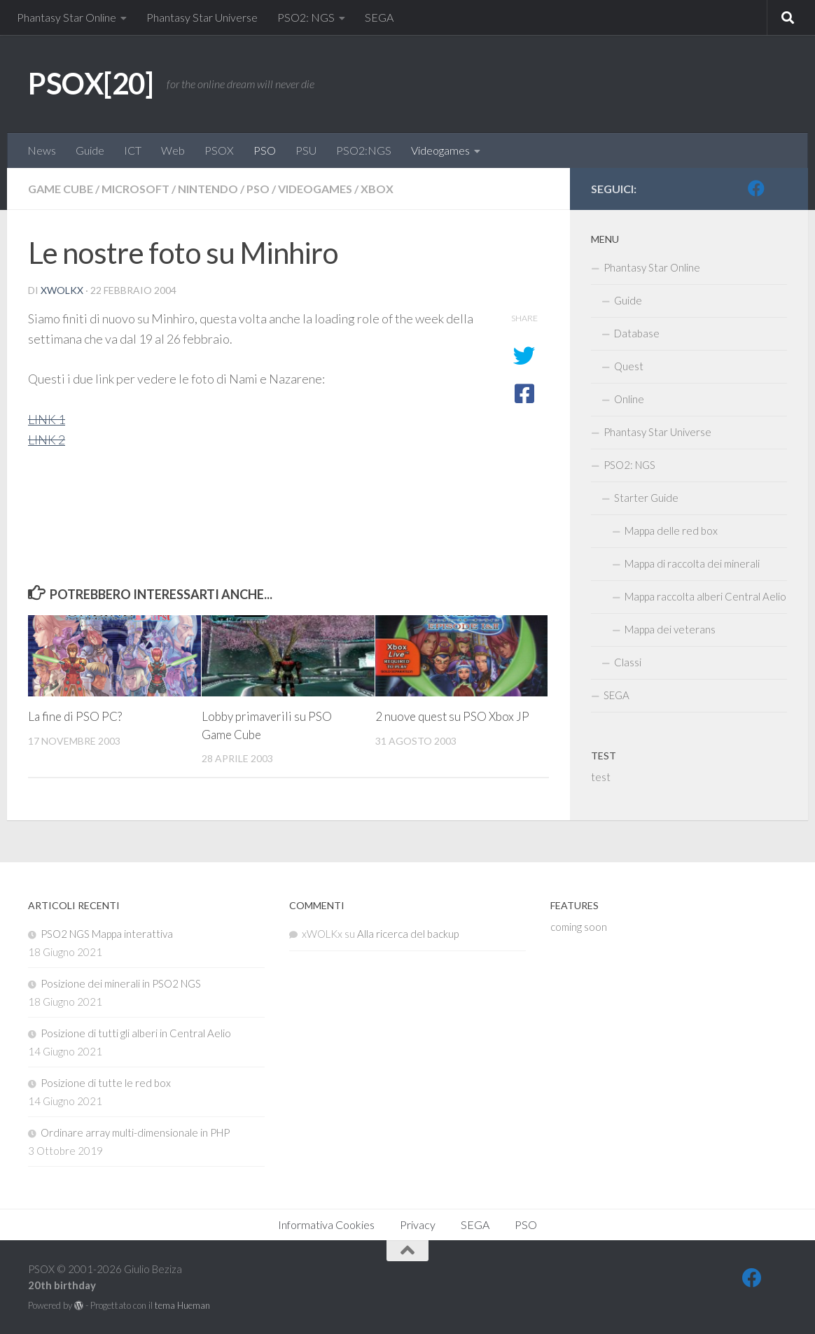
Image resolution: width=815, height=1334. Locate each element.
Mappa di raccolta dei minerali (692, 563)
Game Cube (60, 188)
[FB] (756, 188)
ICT (132, 150)
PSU (305, 150)
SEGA (379, 17)
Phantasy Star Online (66, 17)
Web (173, 150)
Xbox (377, 188)
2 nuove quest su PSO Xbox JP (452, 716)
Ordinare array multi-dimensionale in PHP (135, 1132)
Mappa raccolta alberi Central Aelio (705, 596)
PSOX (219, 150)
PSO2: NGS (306, 17)
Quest (628, 366)
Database (637, 333)
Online (629, 399)
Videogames (440, 150)
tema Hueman (182, 1305)
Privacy (418, 1224)
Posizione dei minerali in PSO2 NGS (121, 983)
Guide (90, 150)
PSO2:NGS (363, 150)
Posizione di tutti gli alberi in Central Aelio (136, 1033)
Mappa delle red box (671, 530)
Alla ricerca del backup (408, 933)
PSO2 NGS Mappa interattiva (107, 933)
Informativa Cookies (326, 1224)
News (41, 150)
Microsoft (135, 188)
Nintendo (208, 188)
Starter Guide (646, 497)
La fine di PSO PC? (75, 716)
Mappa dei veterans (670, 629)
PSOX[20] (90, 83)
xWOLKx (62, 290)
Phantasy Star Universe (202, 17)
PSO (264, 150)
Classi (627, 662)
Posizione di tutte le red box (106, 1082)
